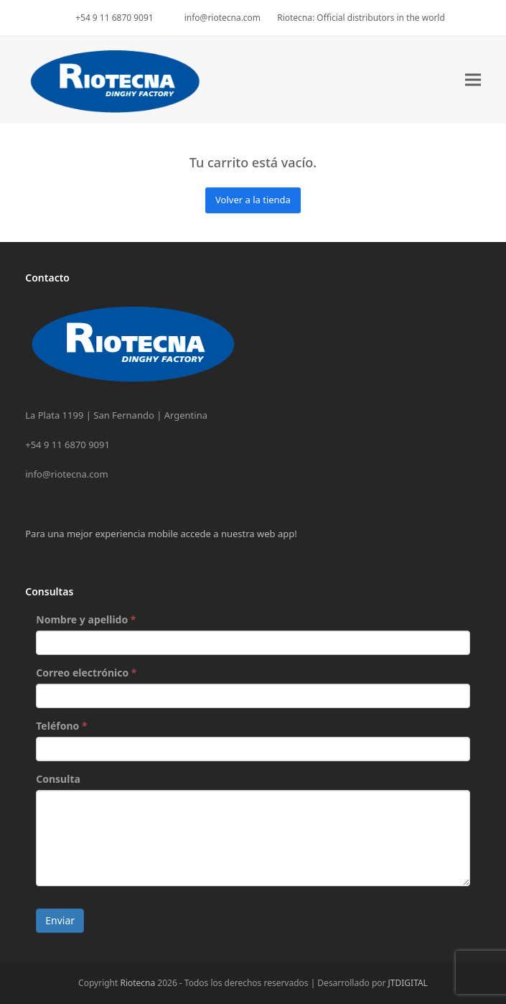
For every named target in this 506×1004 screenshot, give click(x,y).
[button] (473, 80)
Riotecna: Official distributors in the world (361, 17)
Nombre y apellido (86, 619)
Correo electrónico (86, 672)
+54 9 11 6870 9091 (114, 17)
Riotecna (137, 983)
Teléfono (61, 726)
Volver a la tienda (253, 199)
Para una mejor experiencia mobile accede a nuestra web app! (161, 533)
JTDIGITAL (408, 983)
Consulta (58, 779)
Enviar (60, 920)
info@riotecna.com (222, 17)
